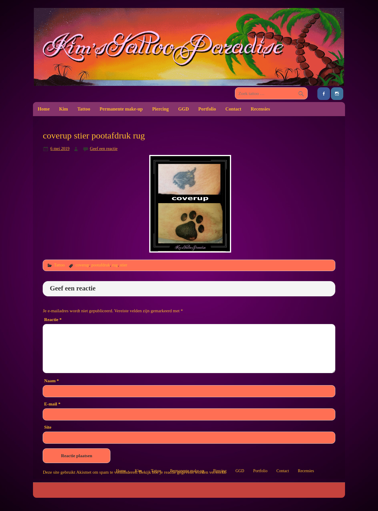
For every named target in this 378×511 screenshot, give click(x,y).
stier (123, 265)
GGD (183, 108)
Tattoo (83, 108)
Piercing (160, 108)
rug (115, 265)
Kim (63, 108)
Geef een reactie (103, 148)
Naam (51, 380)
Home (44, 108)
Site (47, 427)
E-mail (52, 404)
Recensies (260, 108)
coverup (82, 265)
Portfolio (207, 108)
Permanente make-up (121, 108)
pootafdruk (100, 265)
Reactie (53, 319)
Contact (233, 108)
